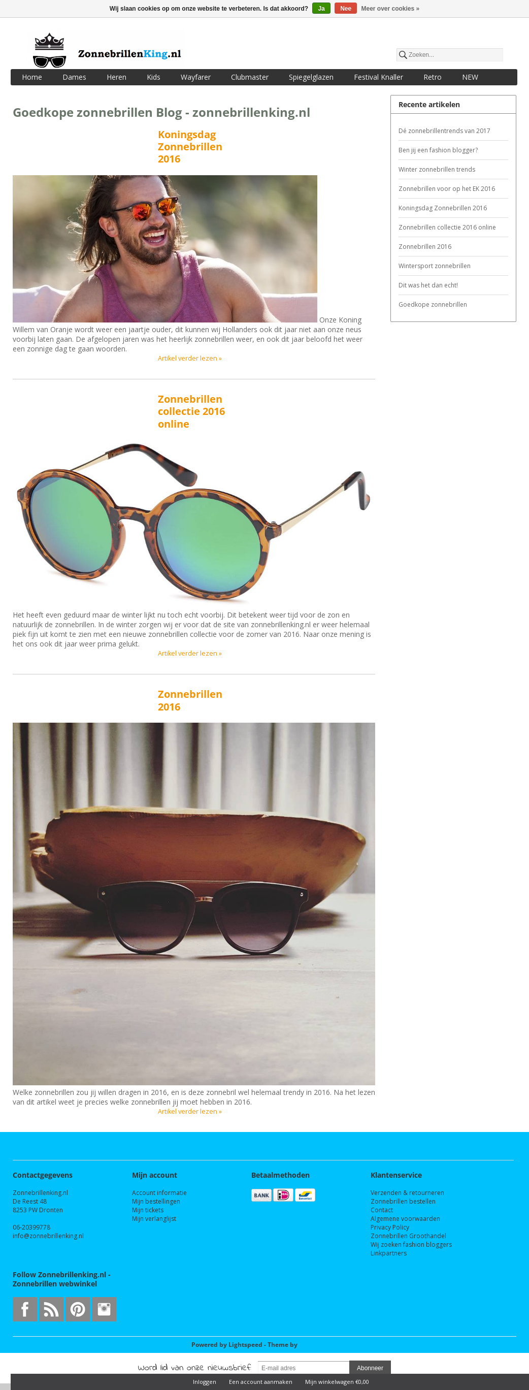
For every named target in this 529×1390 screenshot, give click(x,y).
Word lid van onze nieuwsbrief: (194, 1368)
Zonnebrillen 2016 (190, 700)
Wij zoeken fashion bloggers (411, 1244)
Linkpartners (389, 1253)
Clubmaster (250, 77)
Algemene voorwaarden (405, 1218)
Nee (345, 8)
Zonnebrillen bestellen (403, 1201)
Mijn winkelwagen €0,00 (337, 1381)
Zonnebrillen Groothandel (408, 1236)
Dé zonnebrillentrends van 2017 (444, 130)
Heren (116, 77)
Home (32, 77)
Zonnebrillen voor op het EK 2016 (447, 188)
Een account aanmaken (260, 1381)
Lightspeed (245, 1344)
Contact (382, 1210)
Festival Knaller (378, 77)
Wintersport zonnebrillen (435, 266)
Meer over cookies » (390, 8)
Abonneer (370, 1368)
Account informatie (159, 1192)
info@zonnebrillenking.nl (48, 1236)
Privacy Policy (390, 1227)
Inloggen (204, 1381)
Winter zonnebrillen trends (437, 169)
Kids (153, 77)
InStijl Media (318, 1344)
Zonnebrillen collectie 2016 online (191, 411)
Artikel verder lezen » (190, 358)
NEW (470, 77)
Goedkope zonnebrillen (433, 304)
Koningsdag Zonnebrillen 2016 (190, 146)
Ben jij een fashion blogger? (438, 150)
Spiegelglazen (311, 77)
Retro (432, 77)
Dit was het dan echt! (428, 285)
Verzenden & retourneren (407, 1192)
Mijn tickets (147, 1210)
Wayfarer (196, 77)
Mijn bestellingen (156, 1201)
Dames (74, 77)
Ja (321, 8)
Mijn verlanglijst (154, 1218)
